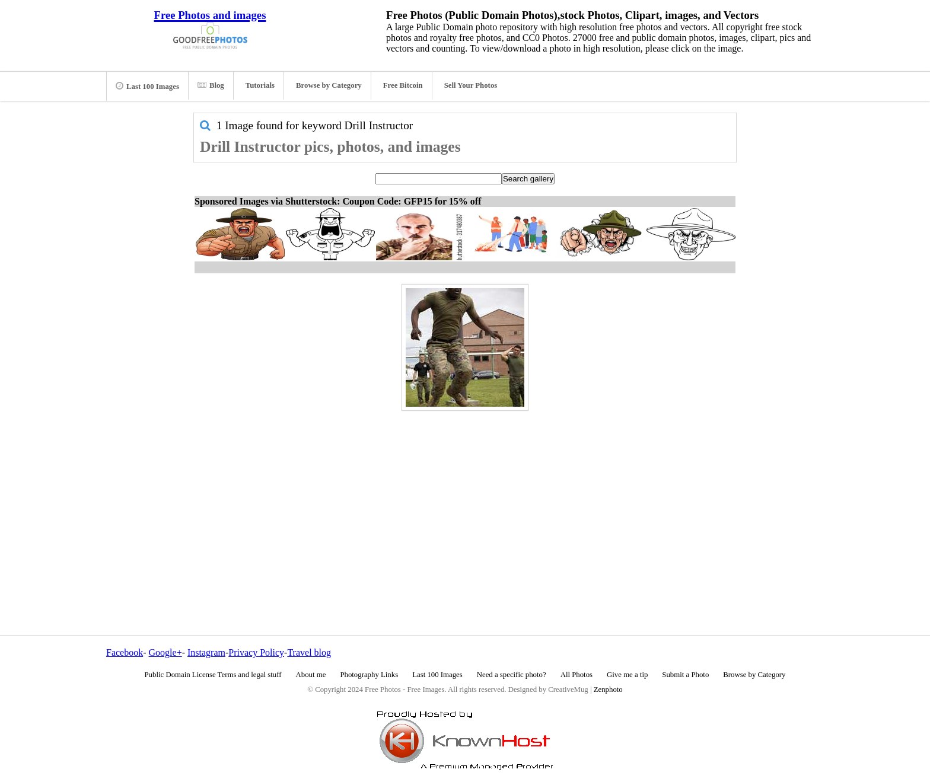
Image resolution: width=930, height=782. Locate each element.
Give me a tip (627, 675)
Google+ (165, 652)
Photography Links (369, 675)
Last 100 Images (147, 86)
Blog (211, 85)
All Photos (576, 675)
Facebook (124, 652)
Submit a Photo (685, 675)
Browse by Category (329, 85)
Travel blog (309, 652)
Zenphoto (608, 689)
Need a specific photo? (511, 675)
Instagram (206, 652)
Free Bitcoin (403, 85)
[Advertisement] (465, 497)
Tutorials (260, 85)
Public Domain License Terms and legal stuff (213, 675)
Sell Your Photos (471, 85)
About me (311, 675)
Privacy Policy (256, 652)
